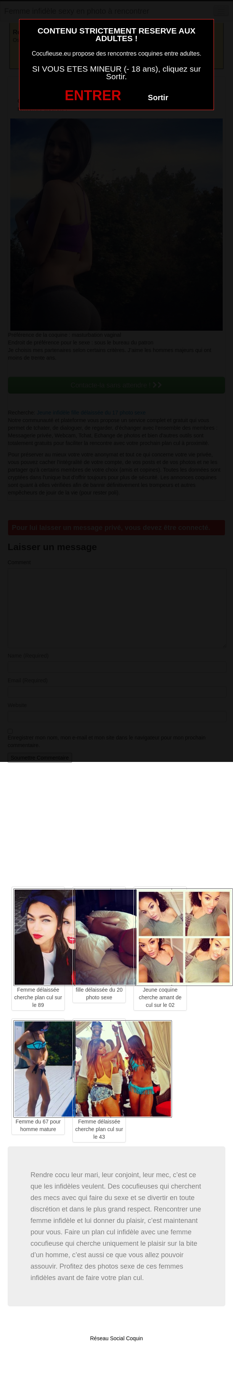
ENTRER (93, 95)
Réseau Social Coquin (116, 1338)
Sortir (158, 97)
